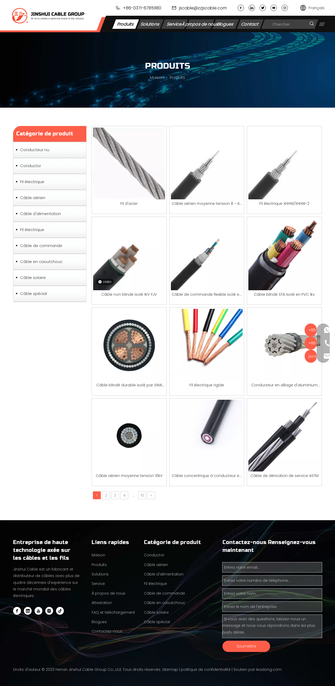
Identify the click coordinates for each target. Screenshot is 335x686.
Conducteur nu (34, 149)
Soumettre (246, 646)
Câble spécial (33, 293)
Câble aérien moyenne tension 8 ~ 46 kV (207, 204)
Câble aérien (32, 197)
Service (174, 24)
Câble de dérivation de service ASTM (284, 475)
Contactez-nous (107, 631)
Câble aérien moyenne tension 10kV (129, 475)
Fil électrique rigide (206, 385)
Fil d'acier (129, 203)
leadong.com (269, 669)
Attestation (102, 602)
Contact (250, 24)
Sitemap (170, 669)
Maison (98, 555)
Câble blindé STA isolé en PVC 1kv (284, 294)
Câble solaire (33, 277)
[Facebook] (17, 611)
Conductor (30, 165)
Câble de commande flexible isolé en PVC (207, 295)
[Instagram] (49, 611)
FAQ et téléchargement (113, 612)
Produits (125, 24)
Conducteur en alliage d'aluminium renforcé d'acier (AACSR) (284, 385)
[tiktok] (60, 611)
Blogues (225, 24)
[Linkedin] (28, 611)
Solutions (149, 24)
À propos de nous (200, 24)
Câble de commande (41, 245)
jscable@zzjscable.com (203, 8)
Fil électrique (32, 181)
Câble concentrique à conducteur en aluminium (207, 476)
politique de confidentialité (206, 669)
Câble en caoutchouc (41, 261)
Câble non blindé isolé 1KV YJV (129, 294)
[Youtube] (38, 611)
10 (142, 495)
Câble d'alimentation (40, 213)
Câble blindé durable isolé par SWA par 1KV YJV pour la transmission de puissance (129, 385)
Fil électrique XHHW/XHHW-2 (284, 203)
